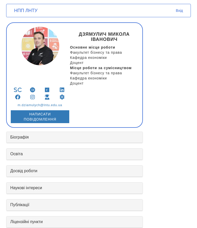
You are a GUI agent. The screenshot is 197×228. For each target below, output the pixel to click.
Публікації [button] (19, 205)
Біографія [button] (19, 137)
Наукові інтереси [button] (26, 188)
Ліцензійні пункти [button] (26, 222)
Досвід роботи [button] (23, 171)
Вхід (179, 10)
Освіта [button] (16, 154)
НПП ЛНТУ (25, 10)
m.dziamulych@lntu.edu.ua (40, 105)
